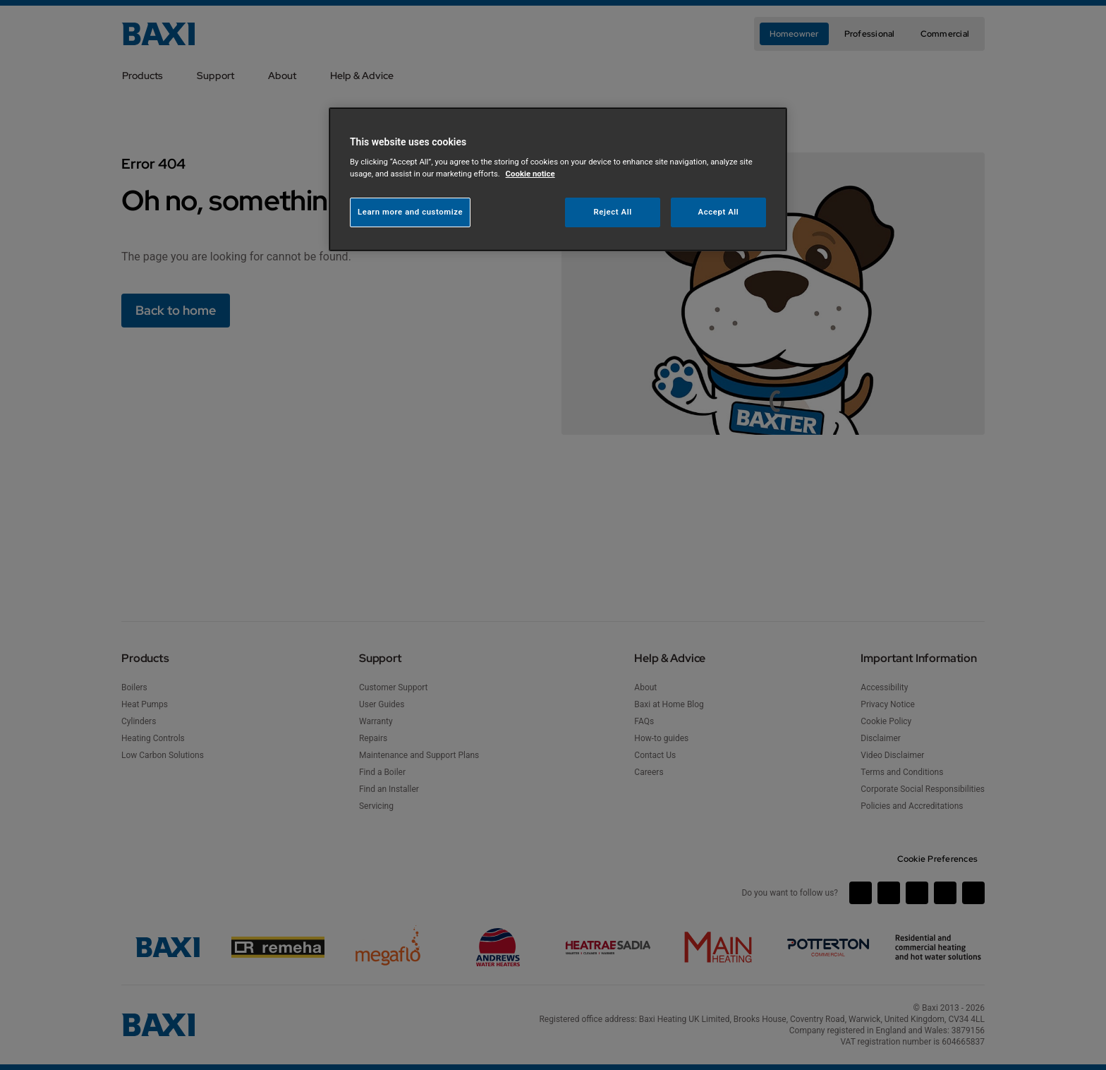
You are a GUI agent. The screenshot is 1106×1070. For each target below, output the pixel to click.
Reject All (613, 212)
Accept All (718, 212)
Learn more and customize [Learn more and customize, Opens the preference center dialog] (410, 212)
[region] (558, 179)
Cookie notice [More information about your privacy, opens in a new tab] (530, 174)
